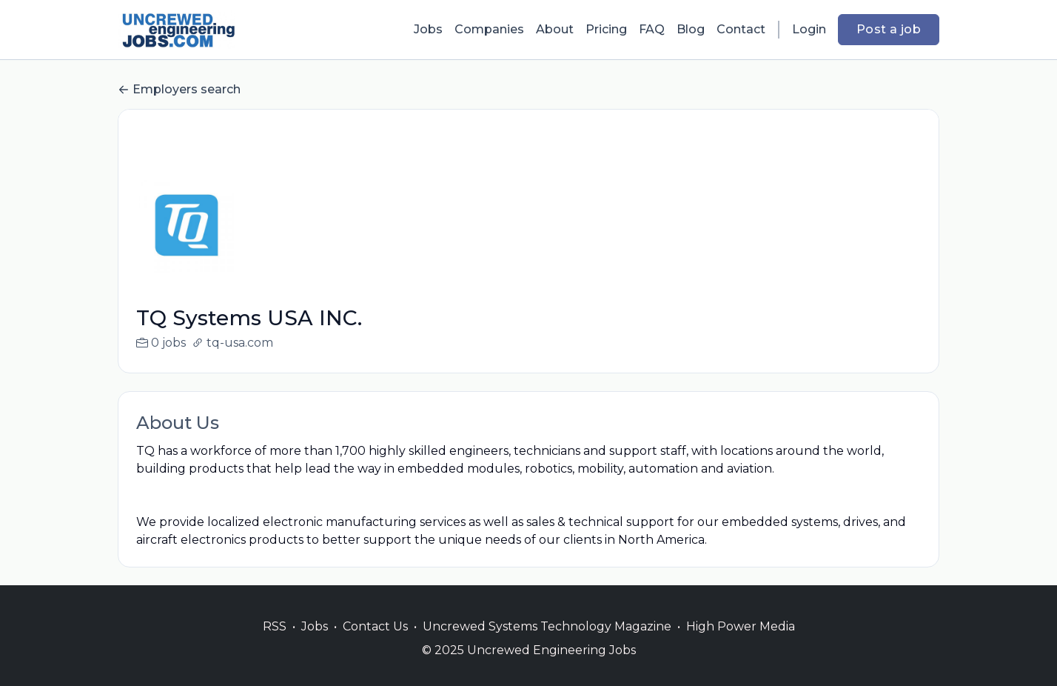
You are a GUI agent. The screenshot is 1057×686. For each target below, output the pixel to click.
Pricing (606, 29)
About (555, 29)
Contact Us (375, 644)
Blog (691, 29)
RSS (274, 644)
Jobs (428, 29)
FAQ (652, 29)
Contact (741, 29)
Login (809, 29)
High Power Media (740, 644)
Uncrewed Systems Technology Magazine (547, 644)
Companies (489, 29)
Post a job (888, 29)
